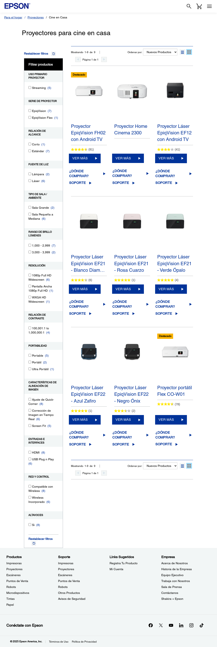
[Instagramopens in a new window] (191, 625)
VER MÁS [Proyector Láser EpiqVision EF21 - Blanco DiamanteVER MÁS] (80, 289)
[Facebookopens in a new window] (150, 625)
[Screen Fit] (29, 425)
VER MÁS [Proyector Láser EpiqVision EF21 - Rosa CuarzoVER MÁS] (123, 289)
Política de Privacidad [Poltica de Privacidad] (84, 641)
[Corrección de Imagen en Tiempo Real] (29, 410)
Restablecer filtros (36, 53)
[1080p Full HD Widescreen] (29, 275)
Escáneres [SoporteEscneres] (65, 575)
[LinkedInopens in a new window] (181, 625)
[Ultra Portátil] (29, 368)
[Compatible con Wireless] (29, 486)
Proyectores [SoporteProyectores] (66, 569)
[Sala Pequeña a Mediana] (29, 214)
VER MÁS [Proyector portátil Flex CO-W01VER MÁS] (166, 420)
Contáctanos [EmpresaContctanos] (169, 593)
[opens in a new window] (201, 625)
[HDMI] (29, 452)
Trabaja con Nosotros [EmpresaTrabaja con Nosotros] (175, 581)
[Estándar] (29, 150)
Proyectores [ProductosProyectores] (14, 569)
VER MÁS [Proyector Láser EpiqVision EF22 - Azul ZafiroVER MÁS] (80, 420)
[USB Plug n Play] (29, 459)
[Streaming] (29, 87)
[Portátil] (29, 362)
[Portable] (29, 355)
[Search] (189, 6)
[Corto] (29, 144)
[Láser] (29, 180)
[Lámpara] (29, 173)
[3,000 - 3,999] (29, 252)
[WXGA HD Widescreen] (29, 297)
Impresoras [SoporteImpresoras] (65, 563)
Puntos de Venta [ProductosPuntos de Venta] (17, 581)
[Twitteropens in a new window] (161, 625)
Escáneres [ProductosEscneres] (13, 575)
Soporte (77, 183)
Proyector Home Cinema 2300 (130, 129)
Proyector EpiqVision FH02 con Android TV (88, 133)
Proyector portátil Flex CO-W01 (174, 391)
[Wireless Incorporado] (29, 497)
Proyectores (36, 17)
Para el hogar (13, 17)
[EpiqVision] (29, 110)
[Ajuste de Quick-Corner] (29, 399)
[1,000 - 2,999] (29, 245)
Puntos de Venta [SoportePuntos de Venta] (69, 581)
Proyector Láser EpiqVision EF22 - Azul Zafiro (88, 394)
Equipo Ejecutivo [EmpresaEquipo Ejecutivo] (172, 575)
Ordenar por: (135, 52)
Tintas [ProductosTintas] (10, 598)
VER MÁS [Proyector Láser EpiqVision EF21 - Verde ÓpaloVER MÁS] (166, 289)
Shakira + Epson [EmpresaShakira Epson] (172, 598)
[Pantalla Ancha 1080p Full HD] (29, 286)
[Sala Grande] (29, 207)
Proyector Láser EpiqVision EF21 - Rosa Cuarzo (131, 263)
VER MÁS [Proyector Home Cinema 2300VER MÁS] (123, 158)
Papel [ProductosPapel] (10, 604)
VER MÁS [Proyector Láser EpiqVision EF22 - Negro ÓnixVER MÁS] (123, 420)
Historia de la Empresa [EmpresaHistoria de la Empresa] (176, 569)
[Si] (29, 524)
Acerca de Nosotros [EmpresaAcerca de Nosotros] (174, 563)
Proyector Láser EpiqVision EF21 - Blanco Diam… (88, 263)
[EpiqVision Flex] (29, 117)
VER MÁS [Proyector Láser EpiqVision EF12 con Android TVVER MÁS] (166, 158)
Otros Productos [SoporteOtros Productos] (69, 593)
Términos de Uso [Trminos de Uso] (58, 641)
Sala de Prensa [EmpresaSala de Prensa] (171, 587)
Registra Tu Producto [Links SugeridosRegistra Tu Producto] (124, 563)
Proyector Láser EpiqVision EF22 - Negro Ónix (131, 394)
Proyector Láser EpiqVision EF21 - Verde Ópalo (174, 263)
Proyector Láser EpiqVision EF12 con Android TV (174, 133)
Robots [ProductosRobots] (11, 587)
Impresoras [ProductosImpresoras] (14, 563)
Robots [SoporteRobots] (63, 587)
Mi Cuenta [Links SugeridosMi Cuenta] (116, 569)
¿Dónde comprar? (79, 173)
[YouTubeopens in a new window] (171, 625)
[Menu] (209, 6)
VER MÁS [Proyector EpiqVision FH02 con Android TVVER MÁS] (80, 158)
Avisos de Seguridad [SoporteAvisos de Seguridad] (71, 598)
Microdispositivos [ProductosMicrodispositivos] (17, 593)
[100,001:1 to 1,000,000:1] (29, 328)
